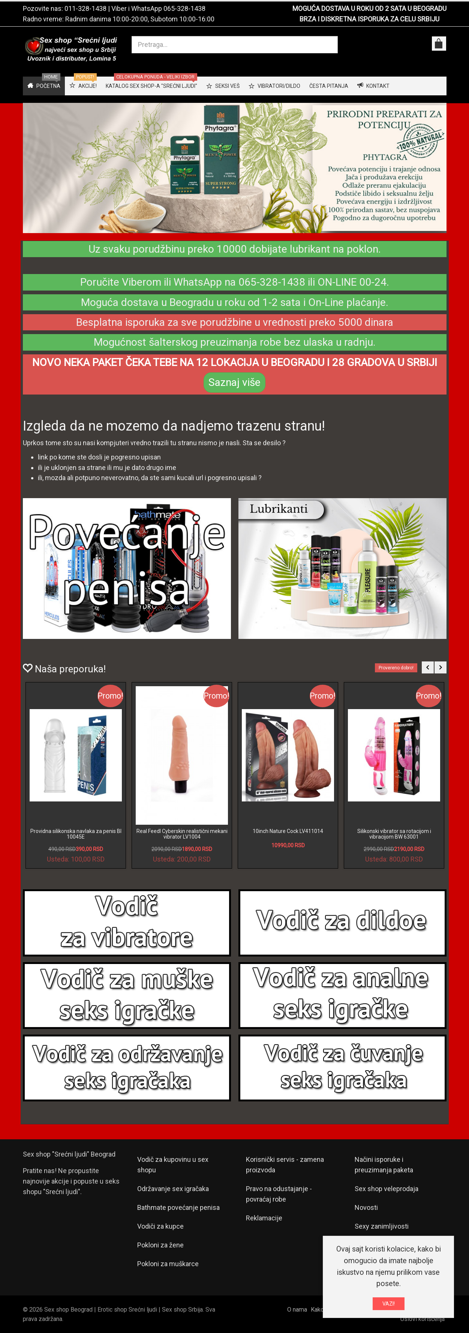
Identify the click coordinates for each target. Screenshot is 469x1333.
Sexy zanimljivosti (382, 1226)
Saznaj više (234, 382)
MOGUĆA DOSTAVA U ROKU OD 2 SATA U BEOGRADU (369, 8)
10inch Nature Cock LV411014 (288, 831)
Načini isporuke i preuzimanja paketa (384, 1164)
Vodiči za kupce (160, 1226)
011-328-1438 (85, 8)
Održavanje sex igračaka (173, 1189)
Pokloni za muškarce (168, 1264)
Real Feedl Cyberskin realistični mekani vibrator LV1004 (182, 834)
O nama (297, 1309)
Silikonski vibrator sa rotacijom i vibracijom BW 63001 (394, 834)
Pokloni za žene (160, 1245)
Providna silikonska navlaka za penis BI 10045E (75, 834)
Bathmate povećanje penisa (178, 1207)
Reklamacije (264, 1218)
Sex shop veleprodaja (386, 1189)
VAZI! (388, 1304)
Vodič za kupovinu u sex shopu (172, 1164)
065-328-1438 (184, 8)
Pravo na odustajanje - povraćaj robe (279, 1194)
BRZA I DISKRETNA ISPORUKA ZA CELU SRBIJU (369, 19)
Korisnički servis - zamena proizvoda (285, 1164)
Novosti (366, 1207)
